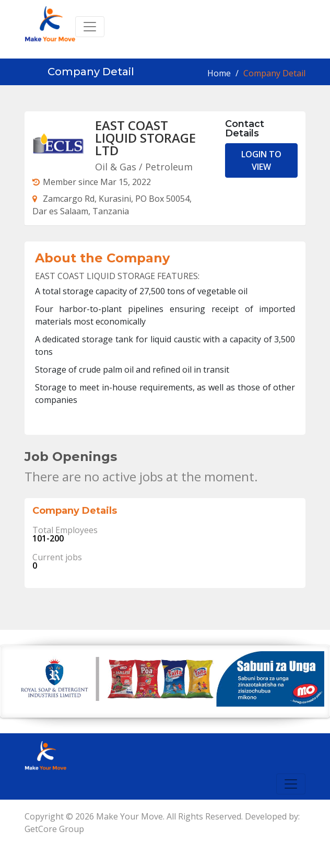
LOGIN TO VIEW (261, 160)
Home (219, 73)
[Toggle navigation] (89, 26)
